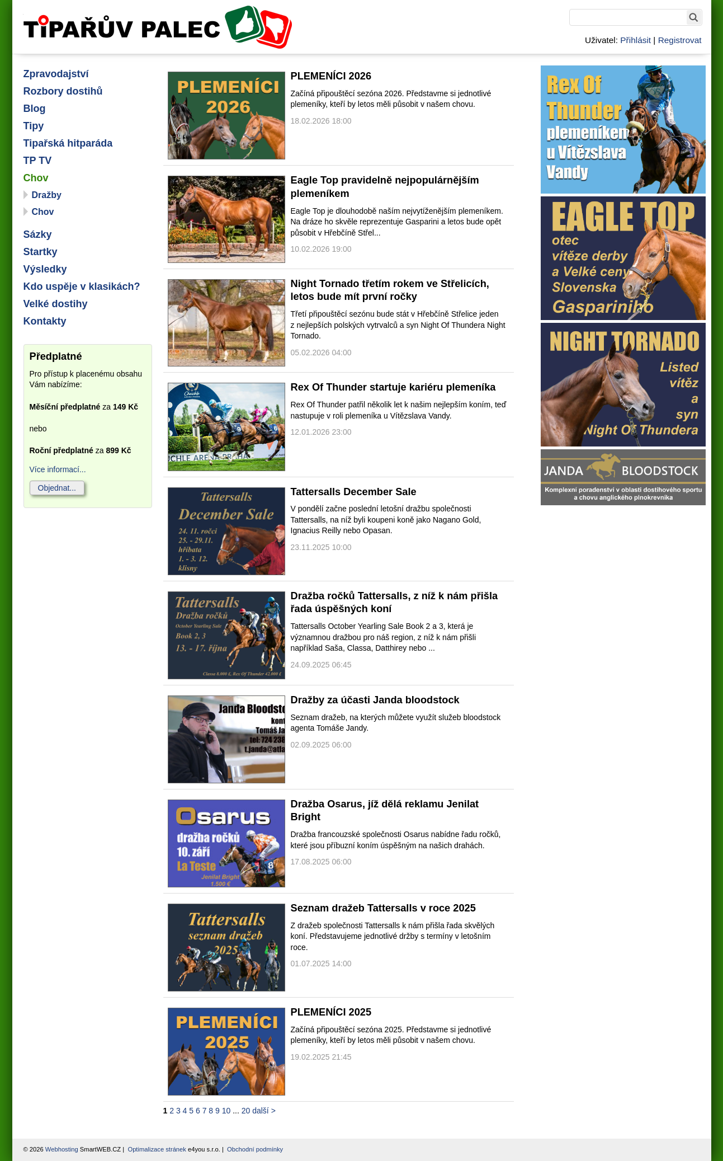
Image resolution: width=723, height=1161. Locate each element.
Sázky (37, 234)
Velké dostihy (55, 303)
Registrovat (680, 40)
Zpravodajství (56, 73)
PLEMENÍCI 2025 (331, 1012)
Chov (36, 178)
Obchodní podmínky (255, 1149)
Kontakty (45, 321)
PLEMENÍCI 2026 (331, 76)
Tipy (33, 125)
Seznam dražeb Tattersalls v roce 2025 (383, 908)
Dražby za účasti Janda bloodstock (375, 700)
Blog (34, 108)
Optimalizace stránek (156, 1149)
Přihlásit (635, 40)
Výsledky (45, 269)
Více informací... (58, 469)
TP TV (37, 160)
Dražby (47, 195)
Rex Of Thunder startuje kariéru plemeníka (393, 387)
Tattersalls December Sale (354, 491)
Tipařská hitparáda (68, 143)
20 (246, 1110)
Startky (40, 251)
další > (264, 1110)
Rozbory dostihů (63, 91)
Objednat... (57, 487)
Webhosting (61, 1149)
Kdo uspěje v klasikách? (81, 286)
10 (226, 1110)
